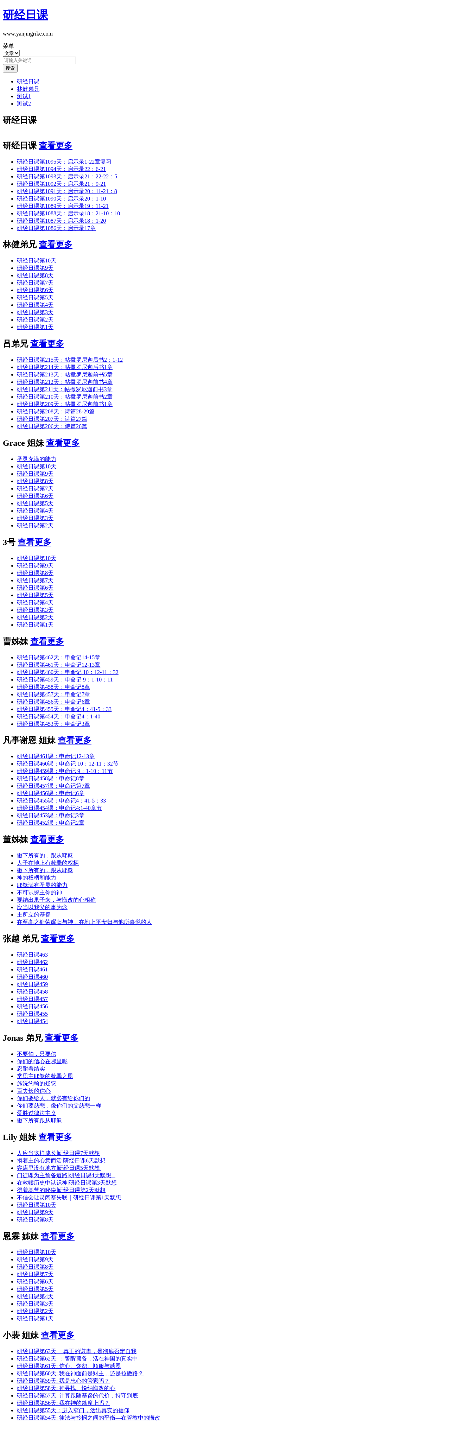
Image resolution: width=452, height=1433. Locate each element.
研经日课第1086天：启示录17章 (56, 228)
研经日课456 (32, 1006)
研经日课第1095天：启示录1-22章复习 (64, 162)
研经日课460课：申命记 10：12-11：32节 (68, 764)
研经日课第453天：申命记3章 (53, 724)
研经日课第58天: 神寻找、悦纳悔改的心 (66, 1388)
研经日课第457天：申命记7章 (53, 694)
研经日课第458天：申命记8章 (53, 687)
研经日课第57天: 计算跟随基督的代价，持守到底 (77, 1396)
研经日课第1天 (35, 327)
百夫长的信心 (34, 1091)
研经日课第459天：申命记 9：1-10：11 (65, 680)
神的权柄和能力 (36, 878)
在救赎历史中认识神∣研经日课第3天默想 (68, 1183)
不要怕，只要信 (36, 1054)
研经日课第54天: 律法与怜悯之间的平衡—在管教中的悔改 (88, 1418)
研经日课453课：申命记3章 (50, 815)
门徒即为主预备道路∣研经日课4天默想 (66, 1175)
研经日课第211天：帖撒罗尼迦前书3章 (64, 389)
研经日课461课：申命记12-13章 (56, 756)
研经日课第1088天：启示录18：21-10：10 (68, 213)
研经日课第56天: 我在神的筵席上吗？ (63, 1403)
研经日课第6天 (35, 290)
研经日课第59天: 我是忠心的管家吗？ (63, 1381)
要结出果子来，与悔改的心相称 (56, 900)
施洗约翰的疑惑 (36, 1083)
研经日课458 (32, 992)
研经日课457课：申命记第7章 (53, 786)
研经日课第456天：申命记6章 (53, 702)
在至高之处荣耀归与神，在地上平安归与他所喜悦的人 (84, 922)
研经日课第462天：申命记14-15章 (58, 657)
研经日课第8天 (35, 275)
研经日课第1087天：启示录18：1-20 (61, 221)
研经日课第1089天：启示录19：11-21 (63, 206)
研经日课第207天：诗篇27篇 (52, 419)
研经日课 (28, 81)
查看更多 (55, 145)
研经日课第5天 (35, 297)
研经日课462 (32, 962)
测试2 (24, 104)
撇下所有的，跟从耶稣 (45, 855)
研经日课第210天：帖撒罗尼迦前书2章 (65, 397)
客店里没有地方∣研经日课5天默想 (59, 1168)
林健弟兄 (28, 89)
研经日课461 (32, 969)
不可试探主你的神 (39, 892)
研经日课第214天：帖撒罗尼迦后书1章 (65, 367)
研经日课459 (32, 984)
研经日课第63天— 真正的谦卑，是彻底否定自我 (76, 1351)
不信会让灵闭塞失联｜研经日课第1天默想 (69, 1197)
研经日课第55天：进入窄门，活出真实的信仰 (73, 1410)
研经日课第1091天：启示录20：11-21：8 (67, 191)
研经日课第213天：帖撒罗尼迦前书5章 (65, 375)
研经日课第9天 (35, 268)
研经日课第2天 (35, 320)
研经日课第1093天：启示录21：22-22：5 (67, 176)
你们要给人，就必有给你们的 (53, 1098)
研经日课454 (32, 1021)
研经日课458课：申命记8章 (50, 778)
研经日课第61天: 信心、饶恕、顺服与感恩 (69, 1366)
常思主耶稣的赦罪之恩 (45, 1076)
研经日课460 (32, 977)
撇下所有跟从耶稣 (39, 1120)
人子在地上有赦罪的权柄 (48, 863)
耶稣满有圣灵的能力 (42, 885)
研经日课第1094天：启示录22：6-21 (61, 169)
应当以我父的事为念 (42, 907)
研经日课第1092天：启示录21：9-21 (61, 184)
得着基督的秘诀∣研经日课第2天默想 (61, 1190)
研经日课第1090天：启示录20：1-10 (61, 199)
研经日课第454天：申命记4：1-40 (58, 716)
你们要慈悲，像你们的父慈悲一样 (59, 1106)
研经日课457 (32, 999)
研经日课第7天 (35, 283)
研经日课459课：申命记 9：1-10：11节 (65, 771)
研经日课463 (32, 955)
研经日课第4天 (35, 305)
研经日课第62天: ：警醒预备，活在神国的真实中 (77, 1359)
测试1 (24, 96)
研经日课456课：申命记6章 (50, 793)
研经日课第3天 (35, 312)
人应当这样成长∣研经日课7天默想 (58, 1153)
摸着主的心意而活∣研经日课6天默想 (61, 1160)
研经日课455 (32, 1014)
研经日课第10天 (36, 261)
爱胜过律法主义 (36, 1113)
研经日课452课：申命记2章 (50, 823)
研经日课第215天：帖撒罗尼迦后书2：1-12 (70, 360)
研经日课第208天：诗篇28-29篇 (56, 411)
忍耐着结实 (31, 1069)
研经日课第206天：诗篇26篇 (52, 426)
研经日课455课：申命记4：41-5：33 (61, 801)
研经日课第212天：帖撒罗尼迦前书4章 (65, 382)
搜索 (10, 68)
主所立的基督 (34, 915)
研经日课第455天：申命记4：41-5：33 (64, 709)
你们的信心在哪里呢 (42, 1061)
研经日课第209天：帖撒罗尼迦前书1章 (65, 404)
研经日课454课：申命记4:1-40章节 (59, 808)
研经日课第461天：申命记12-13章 (58, 665)
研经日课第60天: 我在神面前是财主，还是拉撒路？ (80, 1373)
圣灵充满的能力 (36, 459)
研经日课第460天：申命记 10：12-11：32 (68, 672)
